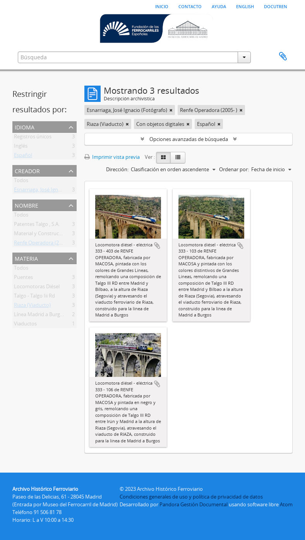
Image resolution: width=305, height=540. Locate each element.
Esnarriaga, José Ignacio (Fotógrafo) (54, 190)
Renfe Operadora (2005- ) (42, 244)
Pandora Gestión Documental (193, 504)
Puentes (23, 278)
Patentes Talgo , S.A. (37, 225)
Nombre (26, 204)
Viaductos (25, 325)
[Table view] (177, 157)
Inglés (20, 147)
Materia (26, 258)
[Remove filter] (171, 110)
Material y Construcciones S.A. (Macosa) (59, 234)
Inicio (161, 6)
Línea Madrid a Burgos (39, 315)
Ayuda (219, 6)
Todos (21, 181)
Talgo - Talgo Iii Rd (34, 297)
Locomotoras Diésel (37, 287)
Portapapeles (283, 56)
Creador (27, 170)
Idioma (24, 126)
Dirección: (117, 169)
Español (23, 156)
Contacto (190, 6)
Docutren (275, 6)
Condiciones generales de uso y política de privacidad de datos (191, 496)
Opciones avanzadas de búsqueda (188, 139)
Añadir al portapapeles (157, 245)
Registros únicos (32, 137)
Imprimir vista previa (112, 156)
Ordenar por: (234, 169)
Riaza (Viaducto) (32, 306)
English (245, 6)
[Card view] (163, 157)
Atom (286, 504)
